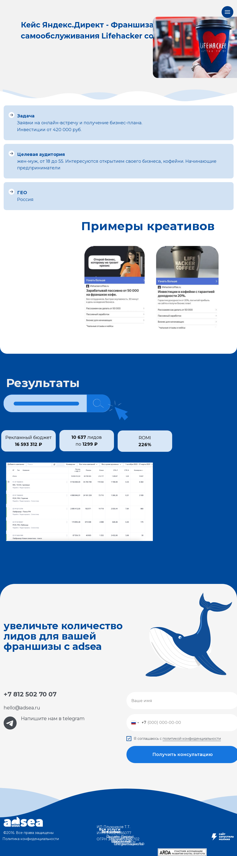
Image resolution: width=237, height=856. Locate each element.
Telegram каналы (128, 844)
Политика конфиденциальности (30, 839)
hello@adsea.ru (22, 708)
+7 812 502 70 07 (30, 694)
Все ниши (111, 832)
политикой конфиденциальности (192, 738)
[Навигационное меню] (227, 12)
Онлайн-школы (119, 836)
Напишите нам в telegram (53, 718)
